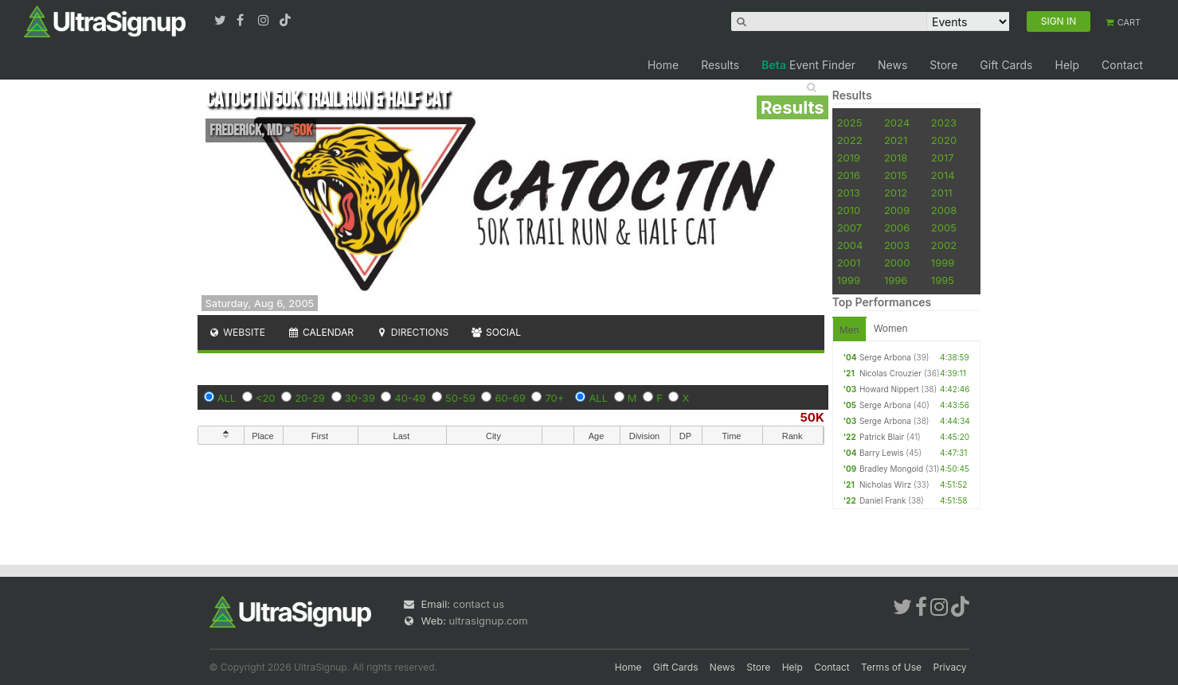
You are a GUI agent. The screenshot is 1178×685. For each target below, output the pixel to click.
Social (496, 332)
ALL (227, 397)
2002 (944, 245)
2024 (897, 122)
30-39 (360, 397)
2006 (897, 227)
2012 (895, 192)
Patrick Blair (881, 437)
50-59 (460, 397)
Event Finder (808, 65)
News (892, 65)
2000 (897, 262)
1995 (942, 280)
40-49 (409, 397)
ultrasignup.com (488, 620)
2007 (849, 227)
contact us (478, 603)
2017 (942, 157)
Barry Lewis (881, 452)
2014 (943, 175)
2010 (849, 210)
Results (720, 65)
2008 (944, 210)
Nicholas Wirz (885, 484)
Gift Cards (1006, 65)
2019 (848, 157)
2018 (895, 157)
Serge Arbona (885, 357)
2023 (944, 122)
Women (891, 328)
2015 (895, 175)
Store (943, 65)
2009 (897, 210)
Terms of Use (891, 667)
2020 (944, 140)
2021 (895, 140)
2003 (897, 245)
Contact (1122, 65)
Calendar (321, 332)
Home (663, 65)
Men (849, 330)
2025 (850, 122)
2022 (850, 140)
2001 (849, 262)
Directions (412, 332)
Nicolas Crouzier (890, 373)
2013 (848, 192)
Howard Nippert (889, 389)
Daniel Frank (882, 500)
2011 (942, 192)
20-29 (310, 397)
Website (237, 332)
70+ (554, 397)
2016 (848, 175)
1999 (942, 262)
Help (1067, 65)
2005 (944, 227)
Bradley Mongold (891, 468)
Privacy (950, 667)
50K (812, 417)
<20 (266, 397)
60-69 (510, 397)
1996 (895, 280)
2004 (850, 245)
